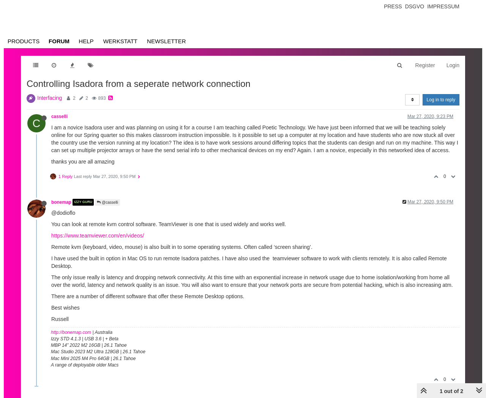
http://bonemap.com (71, 332)
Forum (59, 41)
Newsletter (166, 41)
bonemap (61, 202)
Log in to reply (441, 99)
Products (23, 41)
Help (86, 41)
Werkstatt (120, 41)
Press (393, 6)
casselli (59, 116)
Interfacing (49, 98)
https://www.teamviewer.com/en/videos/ (97, 236)
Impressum (443, 6)
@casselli (107, 202)
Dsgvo (414, 6)
